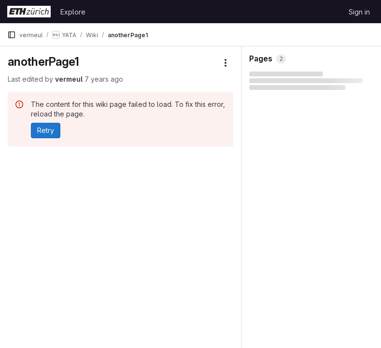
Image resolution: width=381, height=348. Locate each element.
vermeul (69, 79)
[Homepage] (29, 11)
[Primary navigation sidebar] (11, 35)
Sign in (359, 12)
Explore (72, 12)
